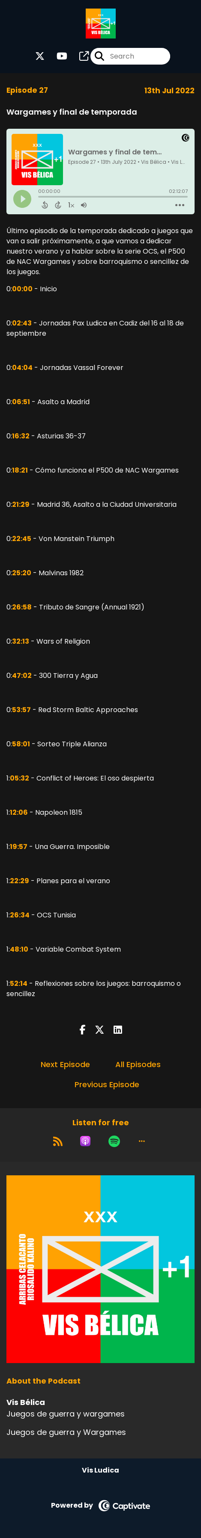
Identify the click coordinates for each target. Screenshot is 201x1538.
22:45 (21, 539)
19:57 (18, 847)
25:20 (21, 573)
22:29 (19, 881)
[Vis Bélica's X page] (40, 56)
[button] (142, 1141)
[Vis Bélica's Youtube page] (56, 56)
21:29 (21, 504)
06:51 (21, 402)
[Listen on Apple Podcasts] (85, 1141)
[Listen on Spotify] (114, 1141)
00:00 (22, 289)
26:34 (20, 915)
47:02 (22, 675)
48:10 (19, 949)
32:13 (20, 641)
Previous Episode (107, 1084)
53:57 (21, 710)
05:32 (19, 778)
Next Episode (65, 1064)
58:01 (21, 744)
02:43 (22, 323)
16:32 (21, 436)
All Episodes (138, 1064)
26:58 (22, 607)
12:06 (19, 812)
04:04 (22, 368)
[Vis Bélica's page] (79, 56)
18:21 (20, 470)
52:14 (18, 983)
